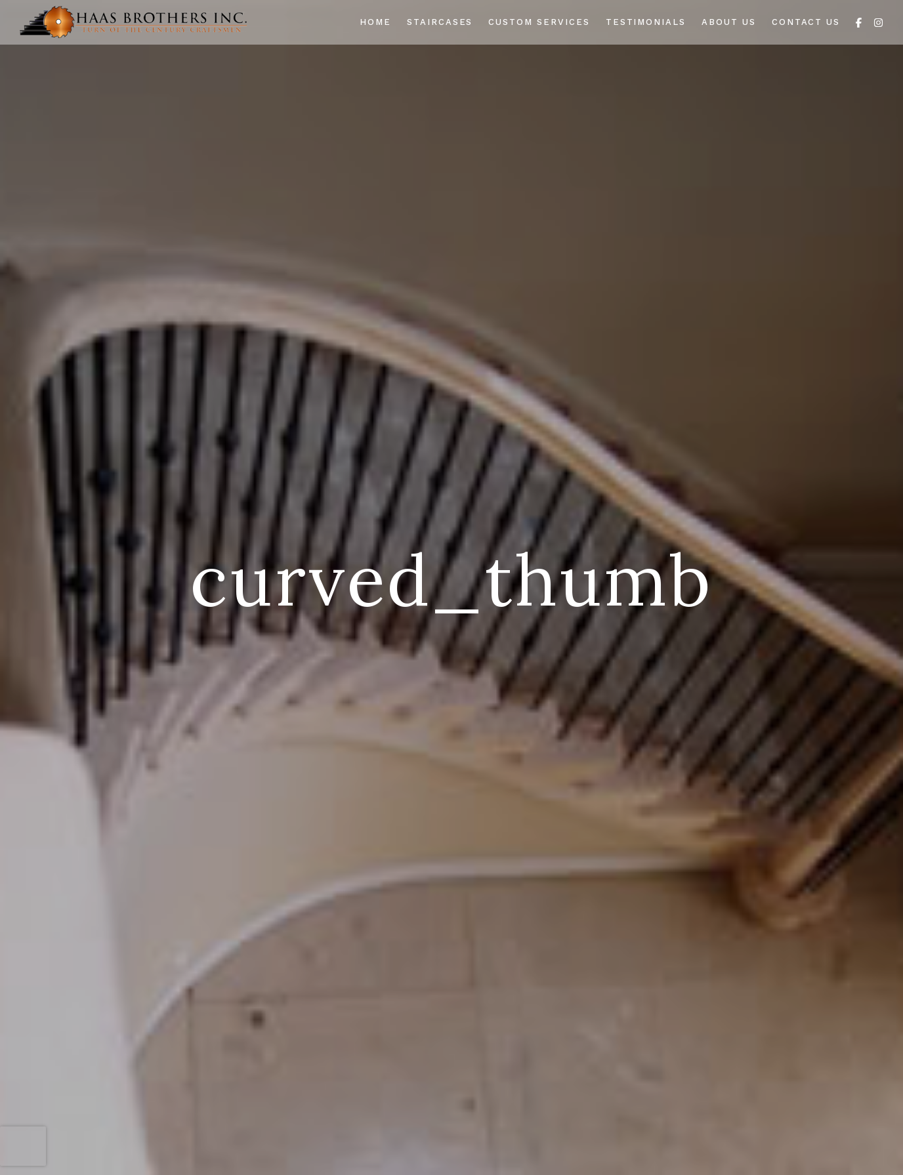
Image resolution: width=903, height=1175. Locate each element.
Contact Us (806, 22)
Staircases (440, 22)
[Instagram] (878, 21)
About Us (729, 22)
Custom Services (538, 22)
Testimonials (646, 22)
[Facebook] (859, 21)
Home (375, 22)
